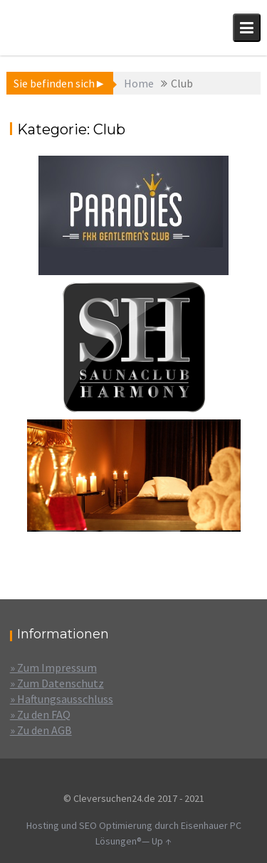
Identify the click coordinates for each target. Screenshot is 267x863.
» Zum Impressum (53, 667)
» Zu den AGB (41, 730)
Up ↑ (162, 841)
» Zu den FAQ (40, 714)
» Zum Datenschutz (57, 683)
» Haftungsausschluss (61, 699)
